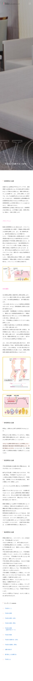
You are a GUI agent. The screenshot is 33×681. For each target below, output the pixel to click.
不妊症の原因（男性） (10, 623)
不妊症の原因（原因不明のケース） (10, 629)
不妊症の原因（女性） (10, 618)
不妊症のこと (8, 608)
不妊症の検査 (8, 634)
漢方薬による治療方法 (10, 654)
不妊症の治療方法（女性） (12, 639)
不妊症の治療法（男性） (11, 644)
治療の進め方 (8, 649)
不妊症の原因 (8, 613)
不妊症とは (8, 659)
